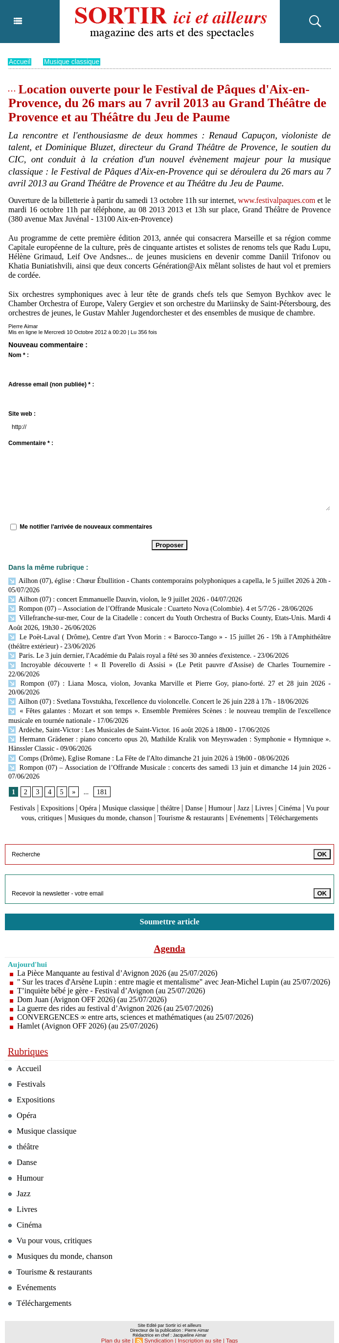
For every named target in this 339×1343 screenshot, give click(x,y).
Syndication (160, 1331)
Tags (229, 1331)
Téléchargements (169, 800)
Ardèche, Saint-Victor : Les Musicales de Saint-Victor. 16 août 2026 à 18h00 (118, 705)
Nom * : (18, 355)
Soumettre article (170, 903)
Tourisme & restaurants (234, 791)
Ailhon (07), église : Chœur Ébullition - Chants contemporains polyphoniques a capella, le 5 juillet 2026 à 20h (167, 580)
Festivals (24, 782)
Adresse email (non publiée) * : (51, 384)
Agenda (170, 930)
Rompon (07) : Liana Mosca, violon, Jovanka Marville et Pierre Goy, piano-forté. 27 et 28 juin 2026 (151, 669)
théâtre (184, 782)
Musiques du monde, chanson (145, 791)
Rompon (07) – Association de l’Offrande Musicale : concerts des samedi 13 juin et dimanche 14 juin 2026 (167, 740)
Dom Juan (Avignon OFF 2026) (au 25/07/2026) (93, 990)
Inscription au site (199, 1331)
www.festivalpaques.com (283, 200)
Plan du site (118, 1331)
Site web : (22, 413)
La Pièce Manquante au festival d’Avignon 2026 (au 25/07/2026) (119, 955)
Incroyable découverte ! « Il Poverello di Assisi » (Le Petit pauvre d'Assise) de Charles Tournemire (149, 660)
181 (101, 765)
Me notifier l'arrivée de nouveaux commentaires (86, 526)
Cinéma (313, 782)
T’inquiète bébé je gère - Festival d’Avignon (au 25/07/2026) (112, 981)
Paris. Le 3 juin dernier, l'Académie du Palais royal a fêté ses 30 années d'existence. (128, 651)
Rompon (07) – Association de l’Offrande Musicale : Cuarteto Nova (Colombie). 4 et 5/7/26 (139, 607)
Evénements (295, 791)
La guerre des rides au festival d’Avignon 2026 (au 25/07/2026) (116, 999)
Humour (238, 782)
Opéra (95, 782)
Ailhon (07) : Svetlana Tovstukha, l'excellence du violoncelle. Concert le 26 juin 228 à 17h (137, 678)
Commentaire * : (30, 443)
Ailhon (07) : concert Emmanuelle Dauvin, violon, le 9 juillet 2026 (105, 598)
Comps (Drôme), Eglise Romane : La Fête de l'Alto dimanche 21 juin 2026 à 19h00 (128, 732)
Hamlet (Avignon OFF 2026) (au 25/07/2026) (88, 1016)
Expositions (61, 782)
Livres (286, 782)
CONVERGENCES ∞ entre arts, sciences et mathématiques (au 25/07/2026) (137, 1008)
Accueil (20, 62)
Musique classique (73, 62)
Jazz (264, 782)
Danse (210, 782)
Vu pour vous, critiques (57, 791)
